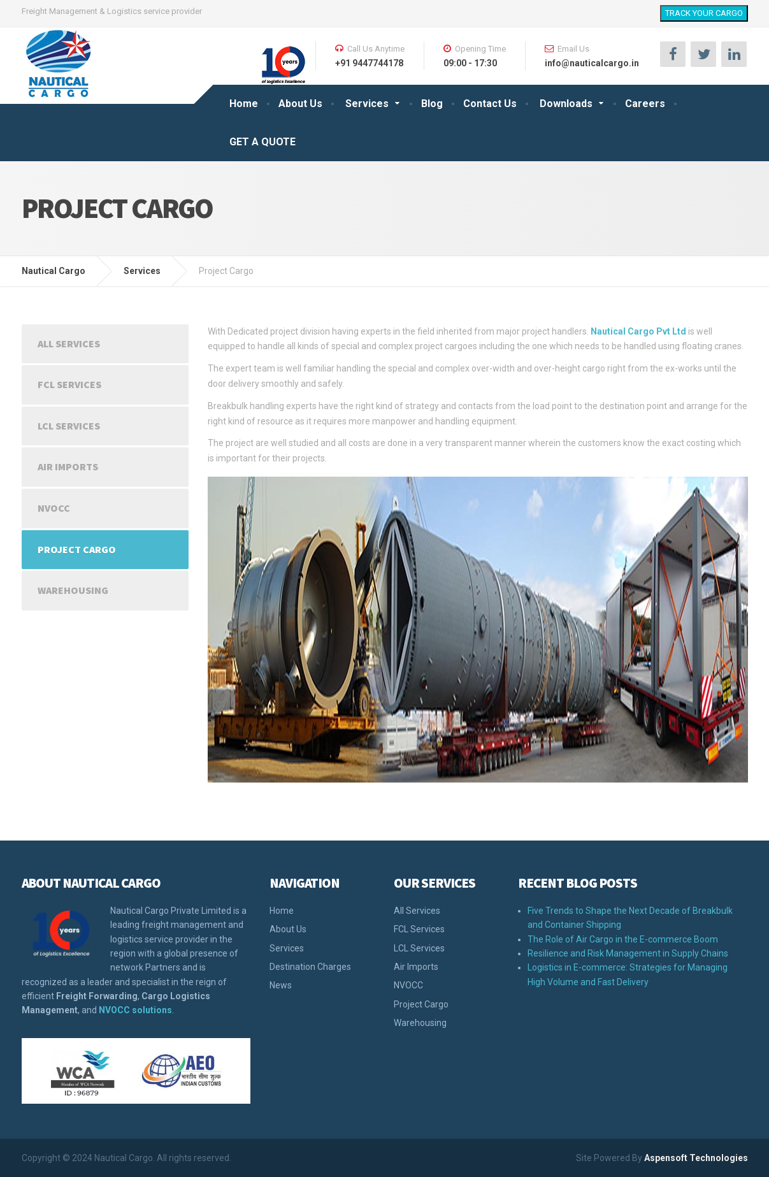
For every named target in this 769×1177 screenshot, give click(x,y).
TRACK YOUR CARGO (704, 13)
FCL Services (69, 384)
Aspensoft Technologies (696, 1158)
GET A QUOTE (262, 142)
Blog (432, 103)
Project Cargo (77, 549)
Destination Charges (310, 967)
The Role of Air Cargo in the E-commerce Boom (623, 939)
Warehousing (73, 590)
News (281, 985)
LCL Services (69, 425)
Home (243, 103)
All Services (69, 343)
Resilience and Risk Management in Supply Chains (628, 953)
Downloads (566, 103)
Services (367, 103)
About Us (300, 103)
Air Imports (68, 466)
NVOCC (54, 508)
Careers (645, 103)
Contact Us (490, 103)
